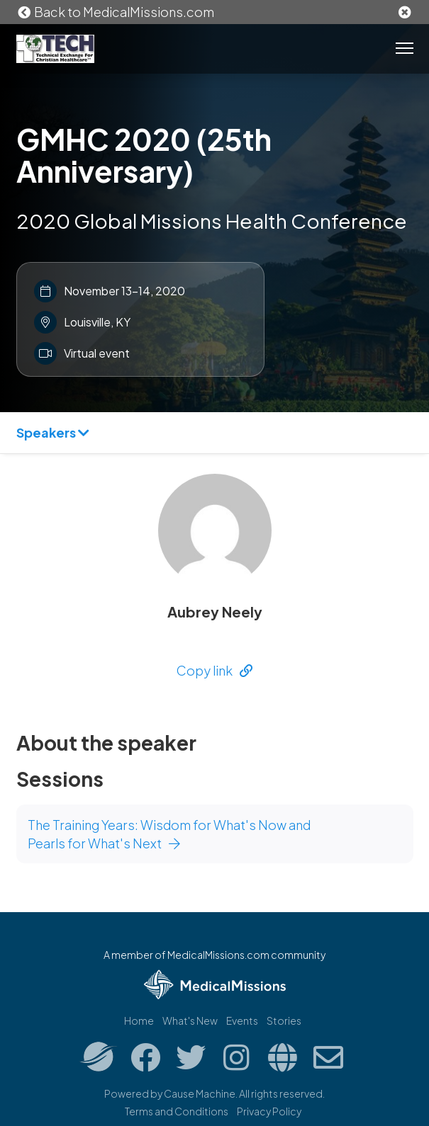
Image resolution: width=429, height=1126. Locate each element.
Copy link (214, 670)
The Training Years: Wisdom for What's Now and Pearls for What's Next (169, 834)
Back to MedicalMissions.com (115, 12)
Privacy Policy (269, 1111)
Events (242, 1020)
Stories (284, 1020)
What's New (190, 1020)
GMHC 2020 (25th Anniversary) (144, 154)
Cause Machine (199, 1093)
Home (139, 1020)
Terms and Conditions (176, 1111)
